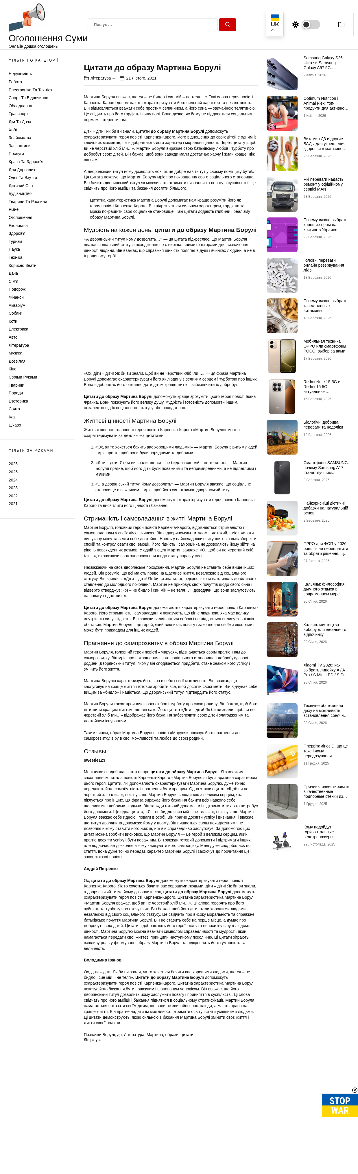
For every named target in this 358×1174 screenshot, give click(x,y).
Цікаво (15, 425)
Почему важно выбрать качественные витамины (325, 305)
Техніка (15, 257)
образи (171, 1132)
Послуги (16, 153)
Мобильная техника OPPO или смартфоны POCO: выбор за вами (324, 346)
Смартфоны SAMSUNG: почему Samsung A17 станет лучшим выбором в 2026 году (326, 469)
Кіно (12, 369)
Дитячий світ (21, 185)
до (119, 1132)
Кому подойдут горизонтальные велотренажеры (318, 832)
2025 (13, 472)
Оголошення (20, 217)
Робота (15, 82)
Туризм (15, 241)
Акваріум (17, 305)
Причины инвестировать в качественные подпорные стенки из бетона (326, 793)
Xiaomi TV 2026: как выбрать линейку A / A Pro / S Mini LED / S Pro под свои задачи (325, 672)
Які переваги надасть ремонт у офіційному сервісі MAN (323, 184)
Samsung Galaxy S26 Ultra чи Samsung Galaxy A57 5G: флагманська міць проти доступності (322, 68)
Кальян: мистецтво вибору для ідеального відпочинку (324, 629)
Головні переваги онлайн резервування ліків (323, 265)
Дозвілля (17, 361)
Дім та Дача (20, 121)
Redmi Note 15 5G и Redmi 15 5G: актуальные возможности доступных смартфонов (326, 391)
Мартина (155, 1132)
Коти (13, 321)
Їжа (12, 417)
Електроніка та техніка (30, 90)
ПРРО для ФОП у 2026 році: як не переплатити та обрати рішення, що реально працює (325, 550)
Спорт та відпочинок (28, 97)
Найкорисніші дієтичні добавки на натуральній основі (325, 508)
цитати (187, 1132)
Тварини (16, 385)
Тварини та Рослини (28, 201)
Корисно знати (22, 265)
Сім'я (13, 281)
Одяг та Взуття (23, 177)
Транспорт (18, 113)
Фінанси (16, 297)
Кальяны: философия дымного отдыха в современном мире (323, 589)
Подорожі (17, 289)
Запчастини (20, 145)
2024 (13, 480)
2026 (13, 464)
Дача (13, 273)
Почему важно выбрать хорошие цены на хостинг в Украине (325, 224)
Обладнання (20, 106)
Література (19, 345)
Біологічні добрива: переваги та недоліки (323, 424)
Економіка (18, 225)
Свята (14, 409)
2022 (13, 496)
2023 (13, 488)
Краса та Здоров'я (26, 161)
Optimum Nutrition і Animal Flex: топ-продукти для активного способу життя (325, 105)
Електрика (18, 329)
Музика (15, 353)
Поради (16, 393)
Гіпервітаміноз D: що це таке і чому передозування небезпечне (325, 753)
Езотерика (18, 401)
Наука (14, 249)
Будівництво (20, 193)
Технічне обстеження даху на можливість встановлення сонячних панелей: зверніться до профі (325, 715)
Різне (14, 209)
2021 (13, 503)
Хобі (13, 130)
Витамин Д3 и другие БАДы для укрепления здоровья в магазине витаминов (324, 146)
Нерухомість (20, 73)
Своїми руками (23, 377)
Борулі (108, 1132)
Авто (13, 337)
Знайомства (20, 137)
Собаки (15, 313)
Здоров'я (17, 233)
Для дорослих (22, 169)
